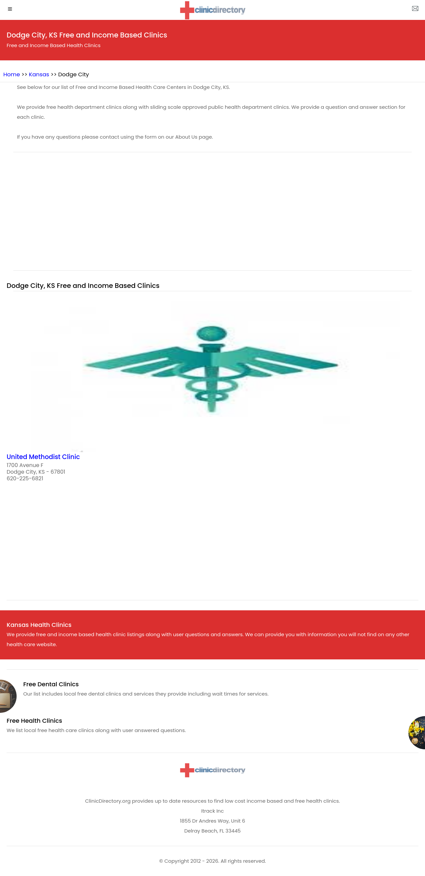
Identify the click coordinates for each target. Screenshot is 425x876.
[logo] (212, 10)
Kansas (39, 74)
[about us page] (415, 10)
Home (11, 74)
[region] (212, 215)
